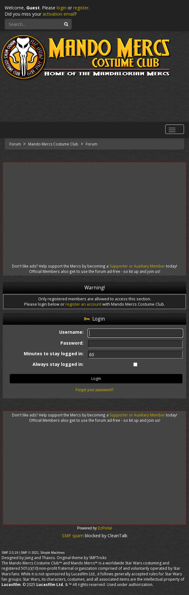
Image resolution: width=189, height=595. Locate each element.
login (61, 8)
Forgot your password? (94, 390)
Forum (15, 144)
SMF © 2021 (29, 552)
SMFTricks (97, 557)
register (81, 8)
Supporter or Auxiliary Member (137, 265)
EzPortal (105, 528)
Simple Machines (52, 552)
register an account (83, 304)
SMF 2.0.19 (10, 552)
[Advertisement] (94, 207)
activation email (58, 14)
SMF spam (73, 535)
